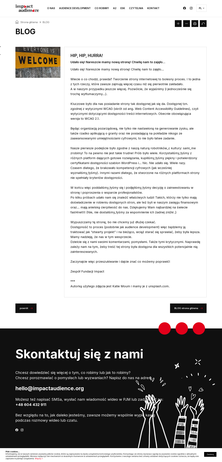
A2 (114, 8)
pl (200, 8)
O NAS (51, 8)
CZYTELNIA (136, 8)
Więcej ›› (39, 458)
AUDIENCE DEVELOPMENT (75, 8)
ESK (122, 8)
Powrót (24, 308)
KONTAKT (153, 8)
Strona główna (29, 22)
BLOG (46, 22)
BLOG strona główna (186, 308)
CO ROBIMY (102, 8)
